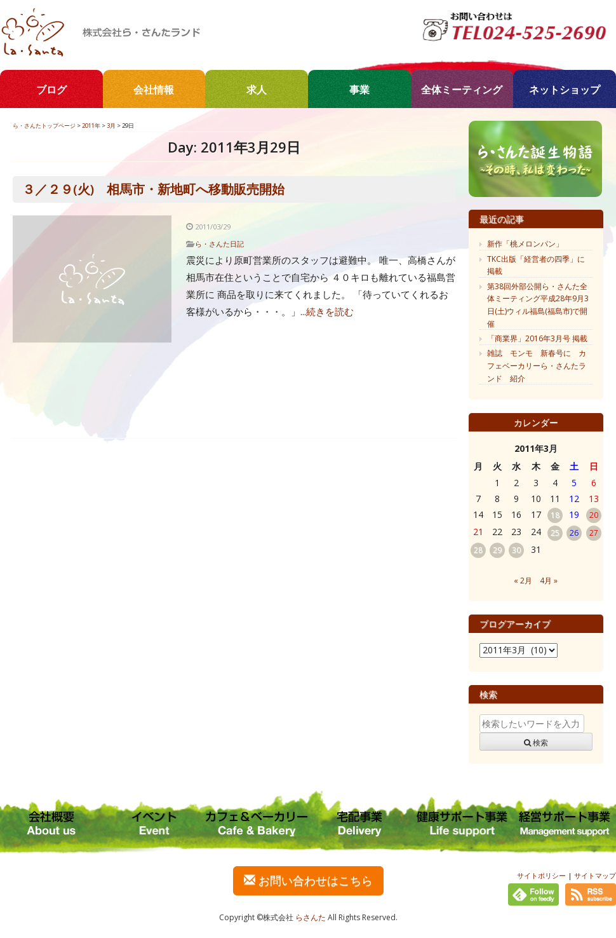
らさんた (310, 917)
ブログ (51, 90)
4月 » (549, 580)
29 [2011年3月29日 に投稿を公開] (497, 550)
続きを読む (330, 311)
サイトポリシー (541, 875)
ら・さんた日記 (219, 243)
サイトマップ (595, 875)
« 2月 (523, 580)
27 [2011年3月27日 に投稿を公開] (593, 532)
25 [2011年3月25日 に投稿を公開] (555, 532)
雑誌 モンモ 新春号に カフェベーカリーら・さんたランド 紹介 (536, 365)
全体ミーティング (461, 90)
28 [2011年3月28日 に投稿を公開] (478, 550)
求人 (256, 90)
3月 (111, 125)
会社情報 (153, 90)
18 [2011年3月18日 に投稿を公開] (555, 515)
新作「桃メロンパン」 (525, 243)
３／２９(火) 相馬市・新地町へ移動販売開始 (153, 189)
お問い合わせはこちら (308, 880)
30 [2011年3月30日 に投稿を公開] (516, 550)
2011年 (91, 125)
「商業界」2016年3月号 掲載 (537, 338)
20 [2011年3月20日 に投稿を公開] (593, 515)
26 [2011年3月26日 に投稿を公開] (574, 532)
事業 (359, 90)
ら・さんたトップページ (44, 125)
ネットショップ (564, 90)
